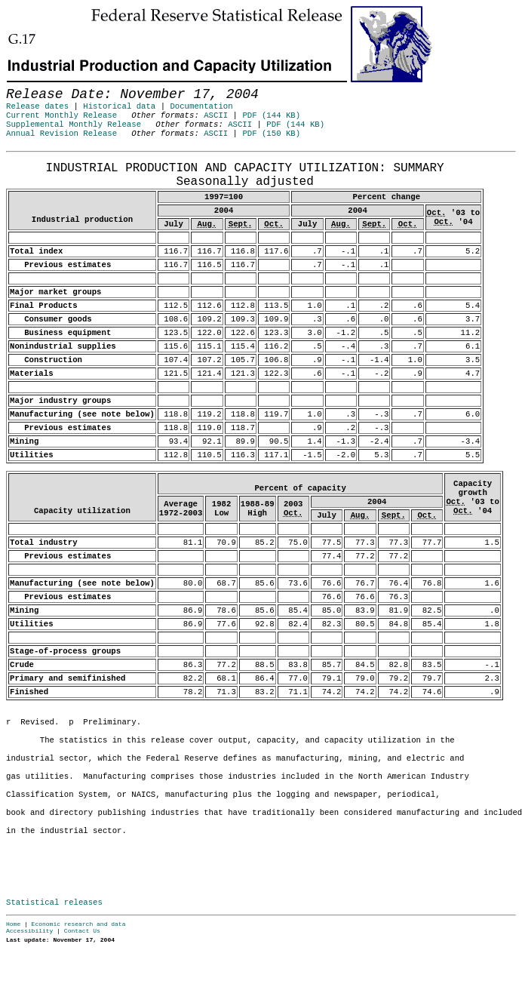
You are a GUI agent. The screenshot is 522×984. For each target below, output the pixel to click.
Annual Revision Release (61, 133)
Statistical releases (54, 902)
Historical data (119, 106)
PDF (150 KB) (271, 133)
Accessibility (29, 930)
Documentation (201, 106)
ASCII (216, 115)
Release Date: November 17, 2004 (43, 159)
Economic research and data (79, 924)
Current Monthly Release (61, 115)
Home (13, 924)
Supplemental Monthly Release (73, 124)
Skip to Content (24, 84)
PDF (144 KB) (271, 115)
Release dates (37, 106)
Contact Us (82, 930)
